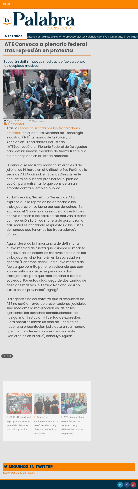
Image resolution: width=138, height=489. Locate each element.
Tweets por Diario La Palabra (19, 472)
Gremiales (37, 121)
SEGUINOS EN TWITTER (28, 466)
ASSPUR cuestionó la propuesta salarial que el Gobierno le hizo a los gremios (18, 422)
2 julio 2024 (12, 121)
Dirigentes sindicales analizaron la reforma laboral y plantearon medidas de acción (46, 424)
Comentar (14, 124)
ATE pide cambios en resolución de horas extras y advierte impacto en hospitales (72, 424)
